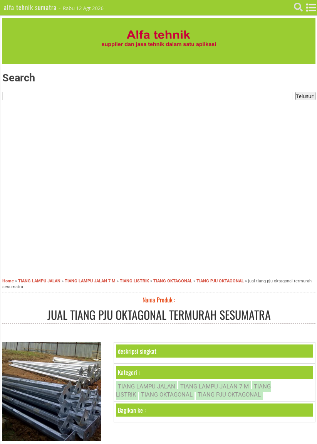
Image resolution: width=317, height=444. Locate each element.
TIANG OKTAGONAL (167, 394)
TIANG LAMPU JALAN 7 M (214, 386)
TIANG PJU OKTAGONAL (229, 394)
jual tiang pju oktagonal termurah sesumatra (159, 314)
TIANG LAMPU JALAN (146, 386)
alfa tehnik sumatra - (33, 7)
